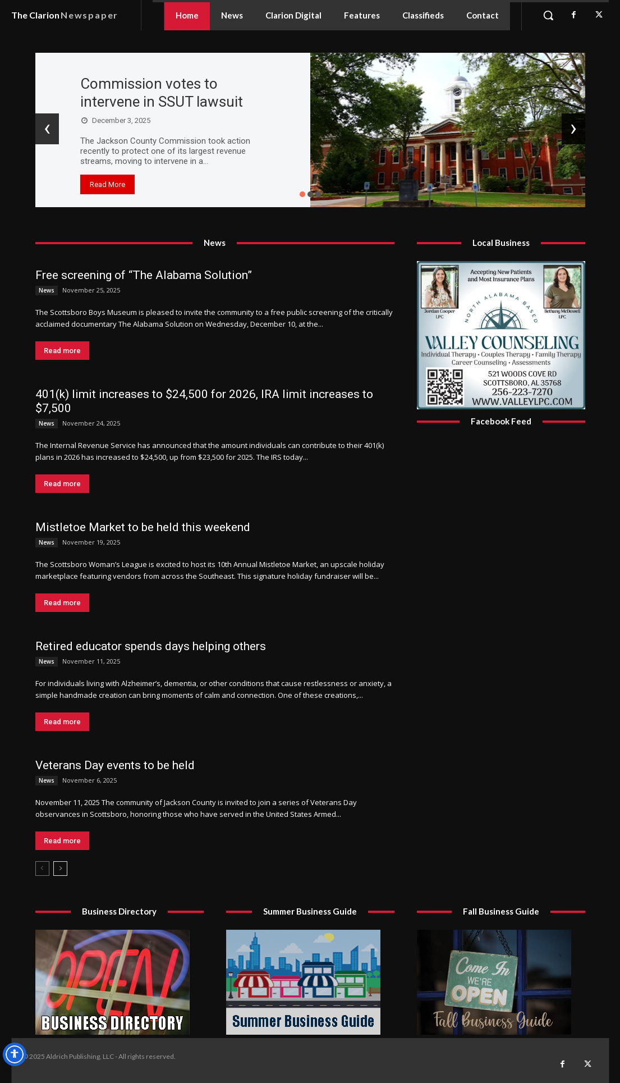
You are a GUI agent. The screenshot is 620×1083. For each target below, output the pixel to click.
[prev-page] (42, 868)
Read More (107, 184)
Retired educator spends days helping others (150, 646)
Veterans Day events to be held (115, 765)
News (46, 290)
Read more (62, 350)
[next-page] (60, 868)
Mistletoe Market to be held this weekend (142, 527)
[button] (548, 15)
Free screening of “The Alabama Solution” (143, 275)
